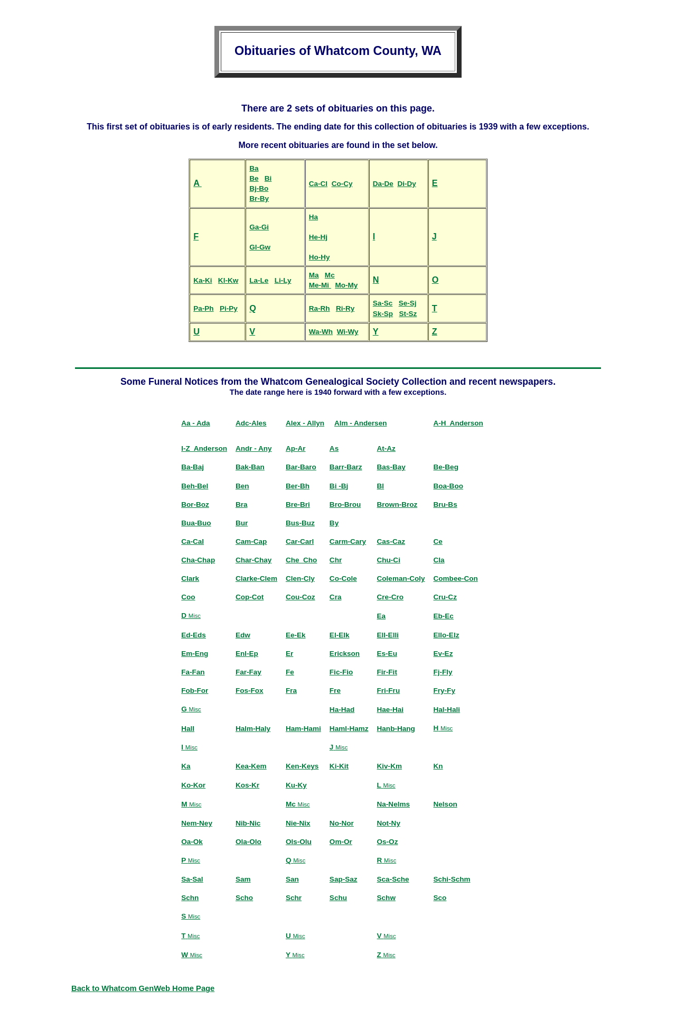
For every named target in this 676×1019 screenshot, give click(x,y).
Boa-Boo (448, 486)
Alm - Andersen (360, 423)
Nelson (445, 804)
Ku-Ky (296, 785)
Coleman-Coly (401, 578)
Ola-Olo (248, 842)
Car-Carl (300, 541)
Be (253, 178)
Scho (244, 898)
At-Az (386, 448)
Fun (156, 381)
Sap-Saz (344, 879)
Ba (253, 168)
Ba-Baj (192, 467)
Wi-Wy (348, 332)
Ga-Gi (259, 227)
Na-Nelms (393, 804)
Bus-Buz (300, 523)
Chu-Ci (388, 560)
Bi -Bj (339, 486)
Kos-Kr (247, 785)
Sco (440, 898)
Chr (336, 560)
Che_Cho (301, 560)
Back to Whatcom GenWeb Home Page (142, 988)
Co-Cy (342, 184)
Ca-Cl (318, 184)
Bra (242, 504)
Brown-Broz (397, 504)
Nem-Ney (196, 823)
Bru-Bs (445, 504)
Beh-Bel (194, 486)
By (334, 523)
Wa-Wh (321, 332)
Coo (188, 597)
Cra (336, 597)
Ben (242, 486)
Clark (190, 578)
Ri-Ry (345, 308)
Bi (268, 178)
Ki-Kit (339, 766)
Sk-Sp (383, 314)
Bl (380, 486)
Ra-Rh (319, 308)
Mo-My (346, 285)
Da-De (383, 184)
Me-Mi (320, 285)
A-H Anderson (458, 423)
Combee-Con (456, 578)
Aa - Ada (195, 423)
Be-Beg (446, 467)
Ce (438, 541)
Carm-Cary (348, 541)
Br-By (259, 198)
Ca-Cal (192, 541)
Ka (185, 766)
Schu (338, 898)
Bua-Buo (196, 523)
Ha (313, 217)
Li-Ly (283, 280)
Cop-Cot (250, 597)
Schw (386, 898)
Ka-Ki (202, 280)
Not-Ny (388, 823)
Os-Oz (387, 842)
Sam (243, 879)
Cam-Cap (251, 541)
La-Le (258, 280)
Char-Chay (253, 560)
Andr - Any (254, 448)
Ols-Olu (299, 842)
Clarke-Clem (256, 578)
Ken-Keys (302, 766)
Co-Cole (343, 578)
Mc (330, 275)
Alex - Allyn (305, 423)
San (292, 879)
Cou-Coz (300, 597)
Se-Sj (408, 303)
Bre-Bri (298, 504)
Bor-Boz (195, 504)
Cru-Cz (445, 597)
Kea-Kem (251, 766)
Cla (439, 560)
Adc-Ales (251, 423)
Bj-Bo (258, 188)
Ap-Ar (296, 448)
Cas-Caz (391, 541)
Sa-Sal (192, 879)
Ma (314, 275)
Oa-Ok (192, 842)
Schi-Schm (452, 879)
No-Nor (342, 823)
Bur (242, 523)
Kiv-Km (389, 766)
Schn (190, 898)
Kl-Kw (228, 280)
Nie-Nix (298, 823)
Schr (294, 898)
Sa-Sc (383, 303)
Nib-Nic (248, 823)
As (334, 448)
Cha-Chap (198, 560)
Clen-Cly (300, 578)
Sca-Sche (393, 879)
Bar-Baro (301, 467)
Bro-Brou (345, 504)
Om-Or (341, 842)
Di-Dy (406, 184)
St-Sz (408, 314)
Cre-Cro (390, 597)
